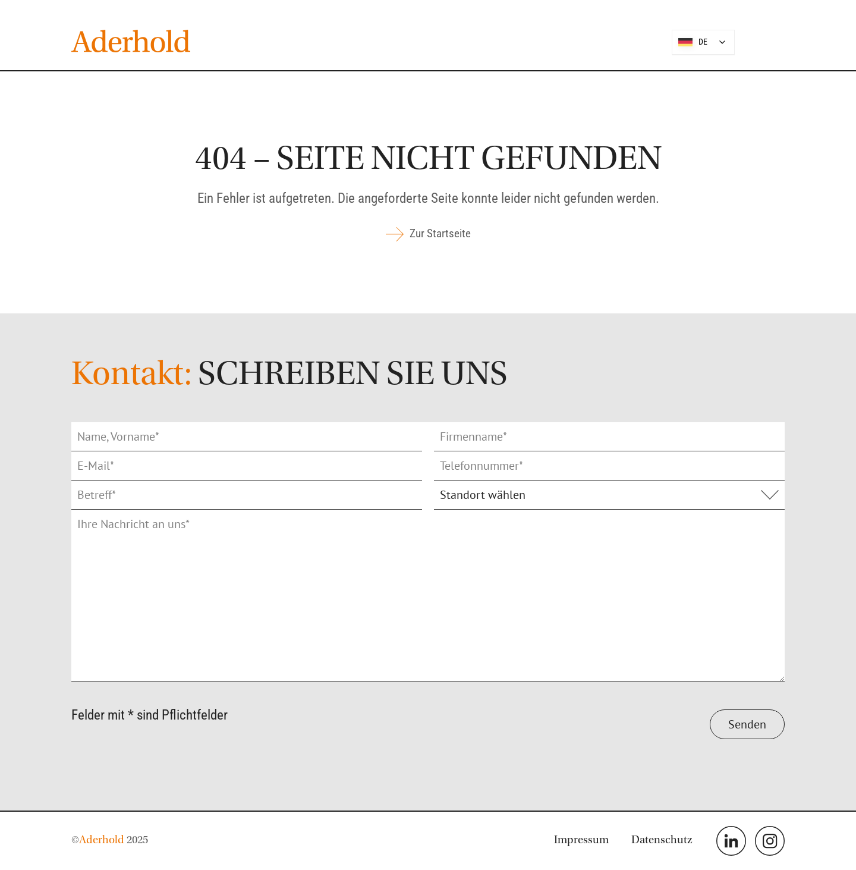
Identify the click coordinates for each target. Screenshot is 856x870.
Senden (747, 724)
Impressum (581, 840)
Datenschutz (662, 840)
